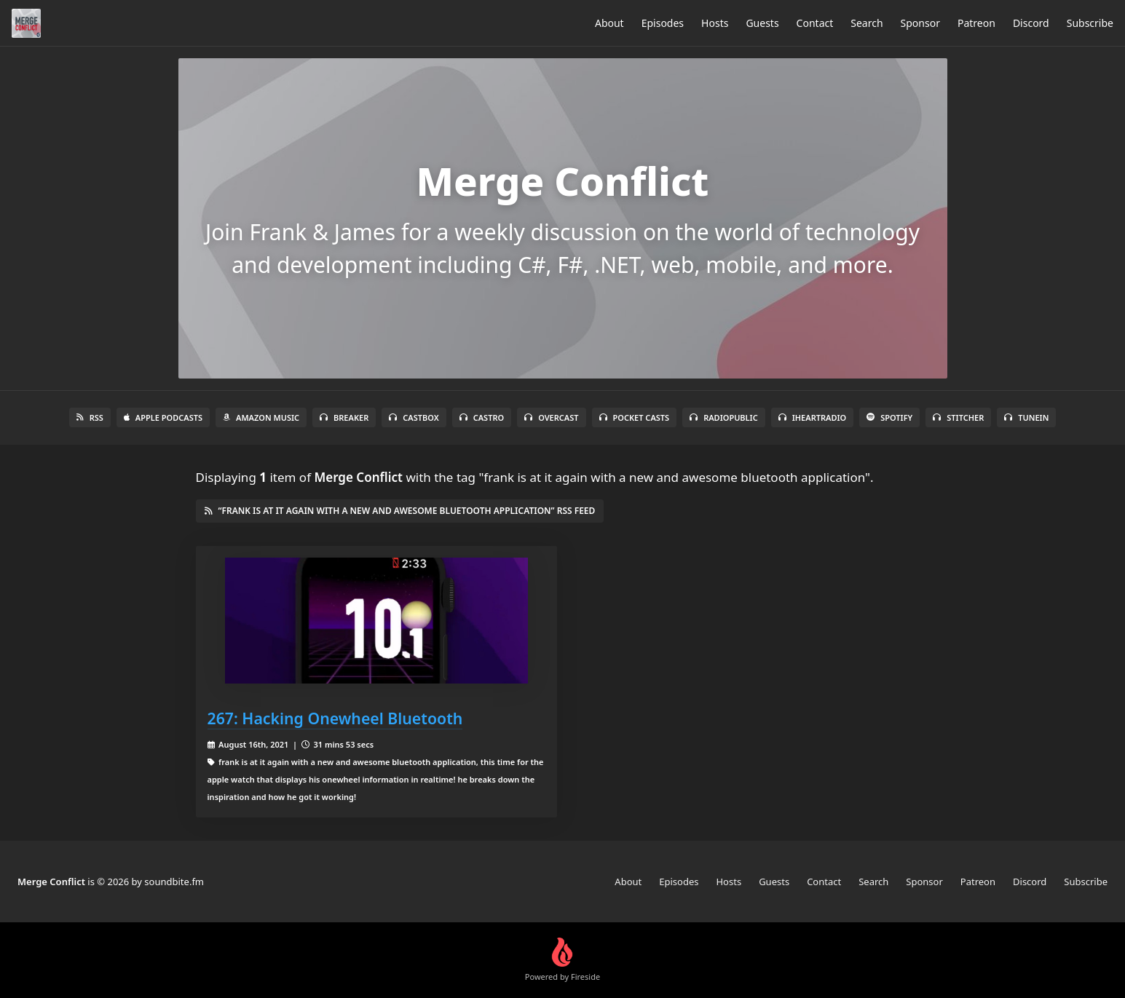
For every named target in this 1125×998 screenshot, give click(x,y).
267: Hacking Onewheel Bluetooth (335, 718)
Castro (481, 417)
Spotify (889, 417)
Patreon (976, 23)
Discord (1031, 23)
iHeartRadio (812, 417)
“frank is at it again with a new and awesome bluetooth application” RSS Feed (400, 510)
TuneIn (1026, 417)
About (609, 23)
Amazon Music (261, 417)
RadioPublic (724, 417)
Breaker (344, 417)
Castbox (413, 417)
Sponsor (920, 23)
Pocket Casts (634, 417)
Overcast (551, 417)
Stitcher (958, 417)
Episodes (663, 23)
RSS (89, 417)
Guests (762, 23)
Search (866, 23)
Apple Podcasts (163, 417)
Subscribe (1090, 23)
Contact (815, 23)
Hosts (714, 23)
